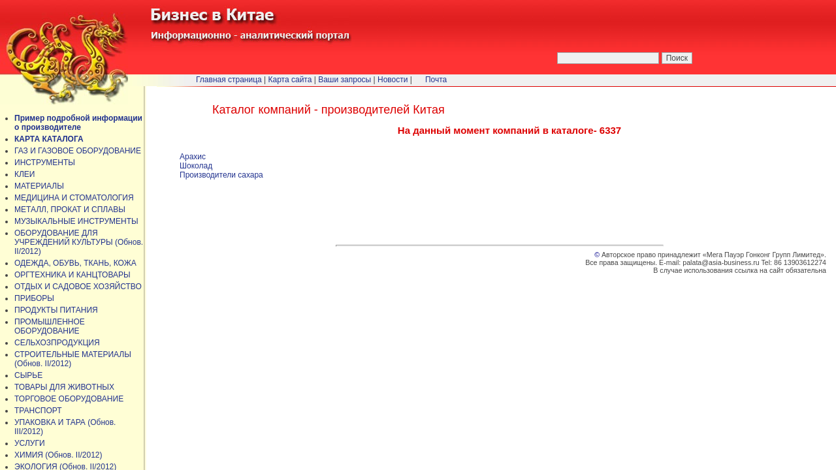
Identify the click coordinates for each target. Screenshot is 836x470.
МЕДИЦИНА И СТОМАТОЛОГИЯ (74, 197)
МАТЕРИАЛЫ (39, 186)
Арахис (193, 156)
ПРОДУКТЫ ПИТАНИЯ (56, 310)
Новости (393, 79)
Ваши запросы (344, 79)
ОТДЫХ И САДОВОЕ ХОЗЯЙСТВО (78, 286)
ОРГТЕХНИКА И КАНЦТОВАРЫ (72, 274)
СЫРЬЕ (28, 375)
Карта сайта (290, 79)
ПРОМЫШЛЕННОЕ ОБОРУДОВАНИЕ (49, 326)
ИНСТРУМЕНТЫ (44, 162)
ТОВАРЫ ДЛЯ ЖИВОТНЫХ (64, 387)
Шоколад (196, 165)
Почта (436, 79)
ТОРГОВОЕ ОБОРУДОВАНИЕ (68, 398)
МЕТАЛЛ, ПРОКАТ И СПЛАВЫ (69, 209)
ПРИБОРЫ (34, 298)
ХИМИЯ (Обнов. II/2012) (58, 455)
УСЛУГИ (29, 443)
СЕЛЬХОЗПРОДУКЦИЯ (57, 342)
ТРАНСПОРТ (38, 410)
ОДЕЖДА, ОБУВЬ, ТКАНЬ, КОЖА (75, 263)
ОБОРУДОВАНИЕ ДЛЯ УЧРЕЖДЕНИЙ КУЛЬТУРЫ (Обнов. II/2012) (78, 242)
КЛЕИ (24, 174)
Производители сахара (221, 175)
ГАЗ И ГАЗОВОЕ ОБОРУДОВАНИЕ (77, 150)
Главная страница (229, 79)
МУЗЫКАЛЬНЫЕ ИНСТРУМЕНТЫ (76, 221)
